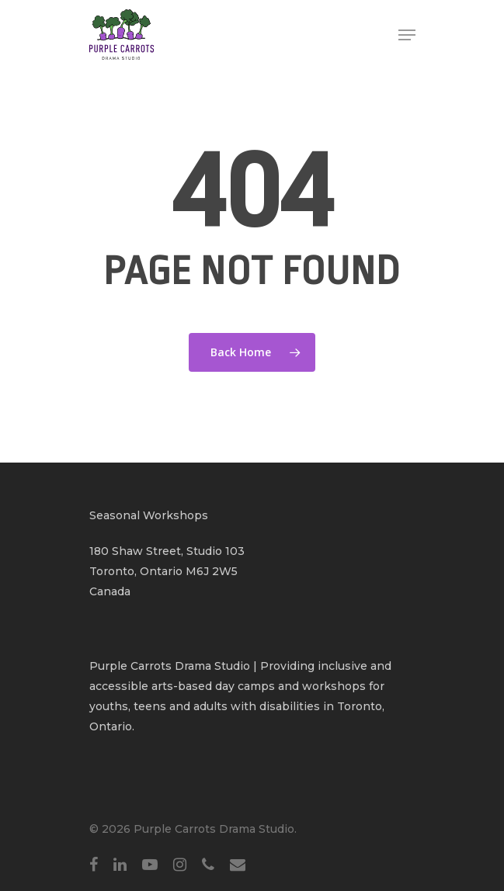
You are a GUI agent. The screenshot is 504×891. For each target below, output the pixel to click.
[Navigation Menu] (406, 35)
